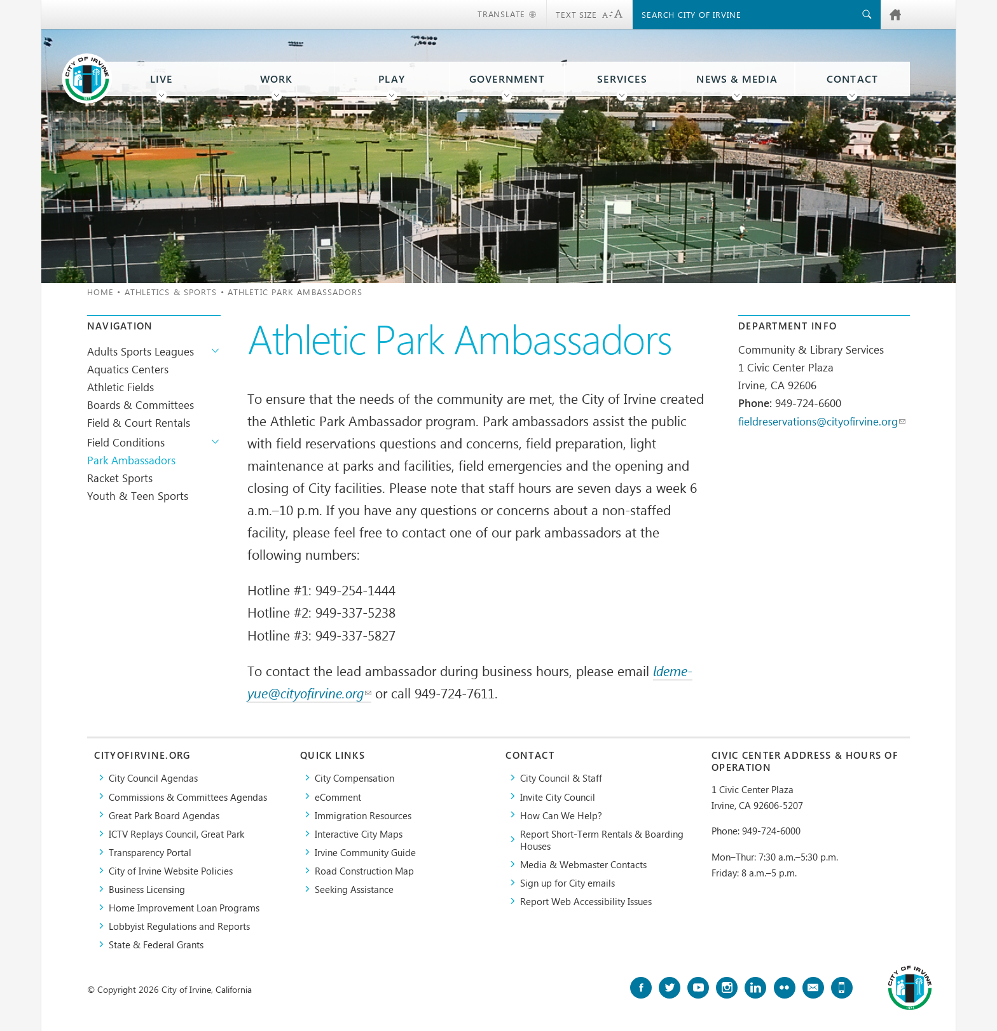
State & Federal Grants (156, 944)
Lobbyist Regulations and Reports (179, 925)
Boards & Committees (140, 405)
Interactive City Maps (358, 833)
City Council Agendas (153, 777)
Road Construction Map (364, 870)
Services (622, 79)
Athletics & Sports (171, 291)
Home (100, 291)
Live (161, 79)
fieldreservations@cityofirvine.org (821, 421)
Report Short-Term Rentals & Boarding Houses (602, 839)
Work (276, 79)
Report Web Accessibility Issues (586, 901)
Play (391, 79)
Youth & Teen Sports (137, 495)
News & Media (737, 79)
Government (507, 79)
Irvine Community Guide (365, 852)
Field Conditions (126, 442)
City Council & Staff (561, 777)
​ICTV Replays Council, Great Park (176, 833)
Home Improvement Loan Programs (184, 907)
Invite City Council (557, 796)
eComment (338, 796)
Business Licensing (147, 889)
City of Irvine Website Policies (171, 870)
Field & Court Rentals (138, 422)
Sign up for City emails (567, 882)
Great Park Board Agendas (164, 815)
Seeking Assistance (354, 889)
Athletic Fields (120, 387)
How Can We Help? (561, 815)
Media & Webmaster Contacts (583, 864)
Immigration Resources (363, 815)
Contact (852, 79)
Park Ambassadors (131, 460)
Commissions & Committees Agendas (188, 796)
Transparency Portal (150, 852)
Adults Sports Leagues (140, 351)
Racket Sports (120, 478)
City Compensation (354, 777)
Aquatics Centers (127, 369)
